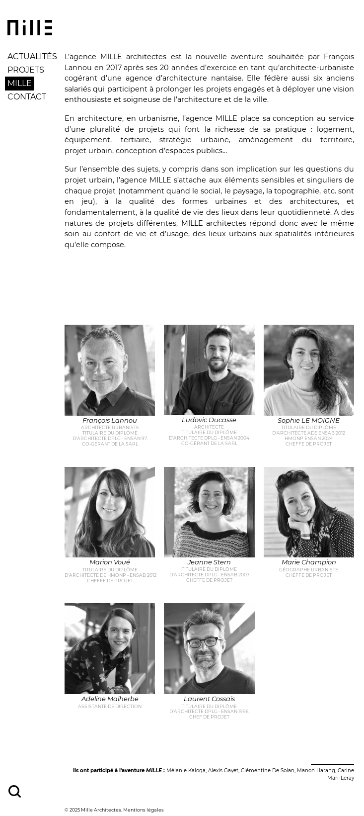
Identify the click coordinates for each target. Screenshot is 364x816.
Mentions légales (143, 810)
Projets (25, 70)
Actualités (32, 56)
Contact (26, 96)
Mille (19, 83)
